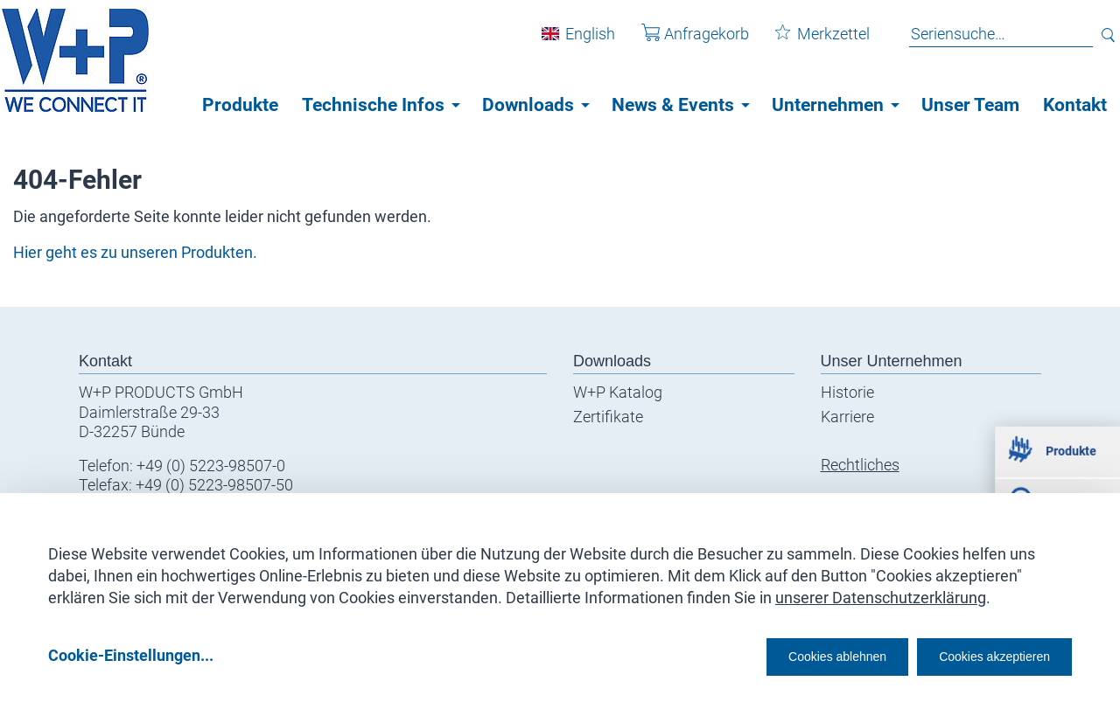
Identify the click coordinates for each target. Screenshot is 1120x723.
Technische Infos (373, 104)
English (577, 42)
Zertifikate (608, 416)
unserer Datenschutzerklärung (880, 591)
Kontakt (1075, 104)
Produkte (240, 104)
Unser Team (970, 104)
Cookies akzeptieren (978, 654)
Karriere (847, 416)
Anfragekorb (682, 42)
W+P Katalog (617, 392)
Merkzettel (809, 42)
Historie (847, 392)
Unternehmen (828, 104)
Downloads (528, 104)
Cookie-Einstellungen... (131, 654)
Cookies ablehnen (783, 654)
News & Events (673, 104)
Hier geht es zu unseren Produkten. (135, 252)
